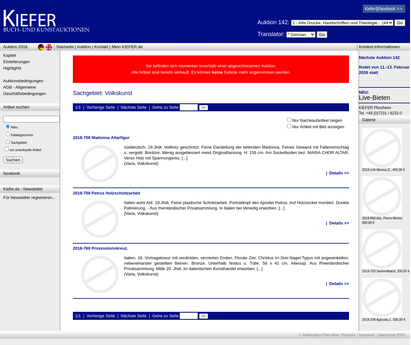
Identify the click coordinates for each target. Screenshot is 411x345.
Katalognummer (22, 135)
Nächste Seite (134, 107)
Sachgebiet (19, 142)
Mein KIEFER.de (127, 46)
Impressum (367, 335)
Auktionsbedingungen (23, 80)
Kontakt (101, 46)
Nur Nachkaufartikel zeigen (317, 120)
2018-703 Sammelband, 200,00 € (385, 269)
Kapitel (9, 55)
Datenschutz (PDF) (391, 335)
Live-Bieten (374, 97)
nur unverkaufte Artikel (26, 150)
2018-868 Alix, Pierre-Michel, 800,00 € (382, 218)
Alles (14, 127)
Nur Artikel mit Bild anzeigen (318, 126)
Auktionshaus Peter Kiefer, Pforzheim (329, 335)
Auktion (84, 46)
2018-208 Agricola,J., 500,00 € (384, 318)
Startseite (65, 46)
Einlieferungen (16, 61)
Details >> (339, 173)
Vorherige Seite (101, 107)
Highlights (12, 68)
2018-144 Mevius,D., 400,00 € (383, 168)
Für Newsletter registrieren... (29, 197)
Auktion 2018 (15, 46)
